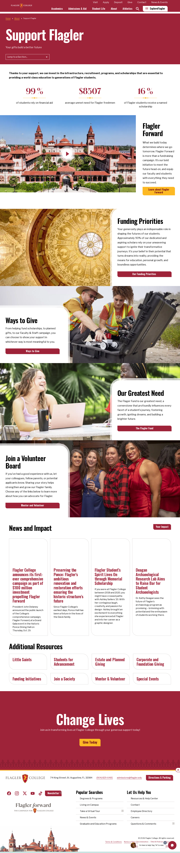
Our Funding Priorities (144, 274)
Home (8, 18)
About (114, 8)
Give (130, 2)
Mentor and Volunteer (32, 505)
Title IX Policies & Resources (162, 838)
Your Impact (162, 526)
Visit (95, 2)
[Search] (138, 10)
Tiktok (40, 790)
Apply (106, 2)
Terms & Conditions (113, 838)
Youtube (32, 790)
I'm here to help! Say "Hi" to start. (151, 845)
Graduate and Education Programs (98, 820)
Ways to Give (32, 351)
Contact (141, 2)
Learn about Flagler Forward (158, 191)
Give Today (90, 742)
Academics (62, 8)
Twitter (24, 790)
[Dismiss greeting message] (165, 842)
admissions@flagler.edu (129, 774)
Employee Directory (141, 808)
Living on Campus (89, 801)
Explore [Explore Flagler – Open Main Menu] (157, 10)
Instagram (17, 790)
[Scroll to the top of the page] (178, 770)
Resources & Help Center (144, 795)
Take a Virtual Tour (90, 808)
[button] (172, 845)
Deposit (118, 2)
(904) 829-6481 (104, 774)
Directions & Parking (159, 774)
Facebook (9, 790)
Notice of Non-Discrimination (136, 838)
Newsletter (53, 790)
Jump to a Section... (17, 57)
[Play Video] (67, 154)
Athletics (127, 8)
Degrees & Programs (91, 795)
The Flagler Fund (144, 428)
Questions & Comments (143, 820)
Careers (135, 814)
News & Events (159, 2)
